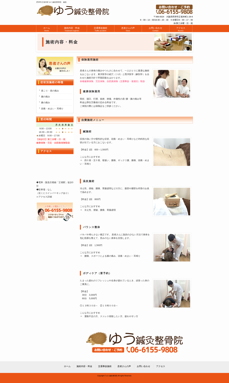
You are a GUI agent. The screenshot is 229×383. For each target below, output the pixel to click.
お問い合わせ (143, 366)
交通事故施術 (105, 366)
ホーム (67, 366)
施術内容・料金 (84, 366)
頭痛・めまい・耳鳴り (52, 108)
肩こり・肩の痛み (50, 90)
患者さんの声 (124, 366)
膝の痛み (45, 102)
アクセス (160, 366)
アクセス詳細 (45, 196)
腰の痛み (45, 96)
